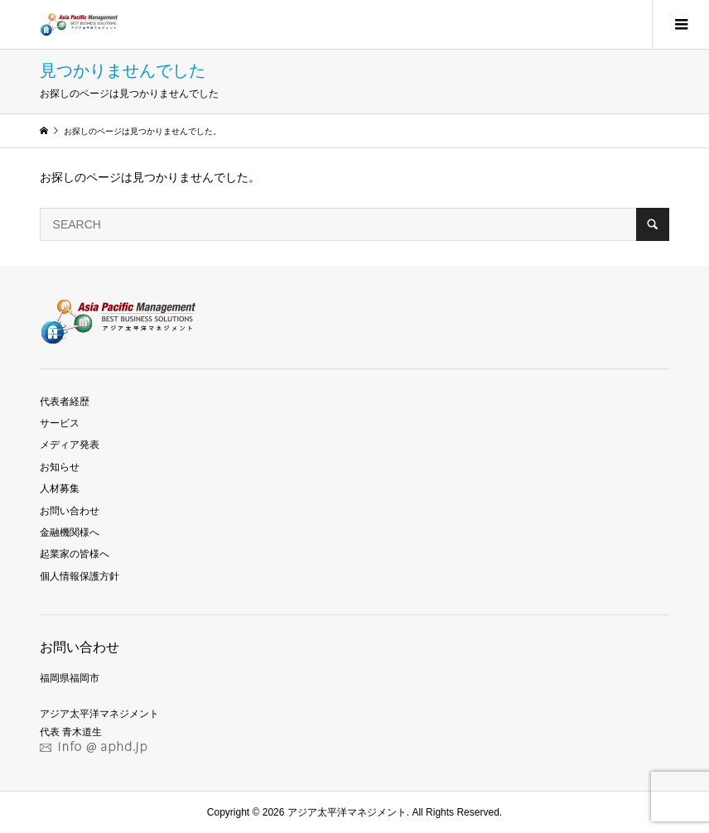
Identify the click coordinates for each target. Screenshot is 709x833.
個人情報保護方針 (79, 576)
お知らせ (60, 467)
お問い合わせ (69, 511)
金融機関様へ (69, 532)
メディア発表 (69, 444)
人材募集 (60, 488)
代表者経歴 (64, 401)
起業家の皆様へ (74, 554)
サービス (60, 423)
